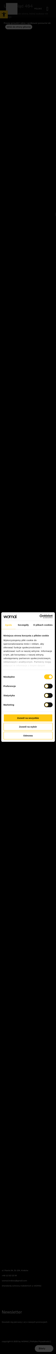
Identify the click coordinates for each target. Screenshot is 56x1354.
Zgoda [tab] (8, 624)
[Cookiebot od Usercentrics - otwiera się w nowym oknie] (40, 616)
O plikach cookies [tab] (43, 624)
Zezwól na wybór (28, 726)
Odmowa (28, 735)
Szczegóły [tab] (23, 624)
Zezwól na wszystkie (28, 718)
